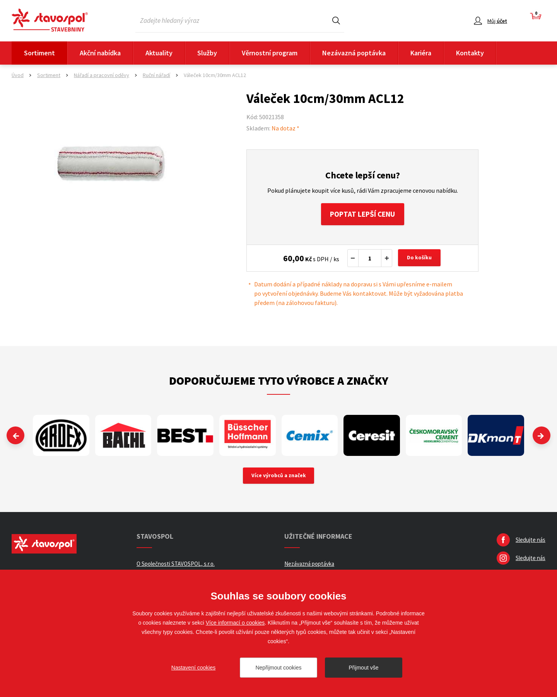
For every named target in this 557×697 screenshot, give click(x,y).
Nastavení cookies (193, 667)
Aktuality (159, 52)
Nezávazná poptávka (354, 52)
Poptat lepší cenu (362, 214)
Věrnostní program (269, 52)
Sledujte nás (530, 541)
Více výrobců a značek (278, 477)
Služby (207, 52)
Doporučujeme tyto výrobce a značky (278, 381)
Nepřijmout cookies (278, 667)
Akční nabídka (100, 52)
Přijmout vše (363, 667)
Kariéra (420, 52)
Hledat (336, 20)
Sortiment (39, 52)
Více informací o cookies (235, 623)
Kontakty (470, 52)
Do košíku (420, 259)
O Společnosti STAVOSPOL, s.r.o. (176, 565)
